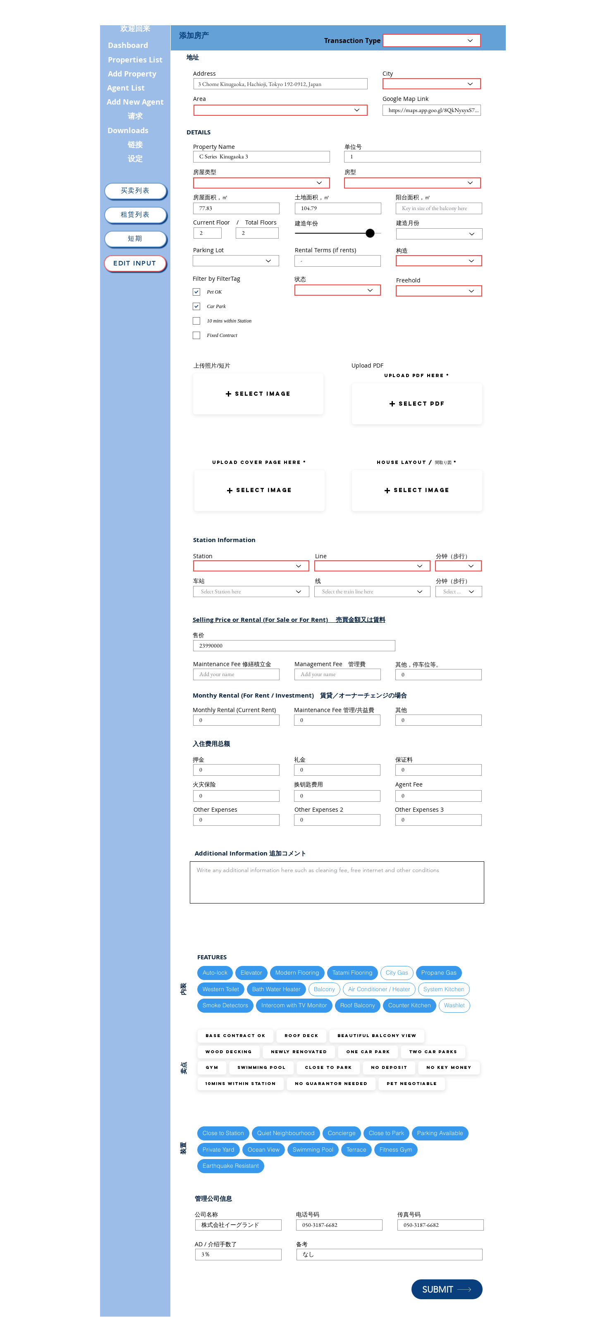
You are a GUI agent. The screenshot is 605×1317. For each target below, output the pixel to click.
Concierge (342, 1133)
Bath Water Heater (276, 989)
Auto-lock (214, 972)
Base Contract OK (235, 1035)
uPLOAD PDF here (415, 375)
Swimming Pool (261, 1067)
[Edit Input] (135, 263)
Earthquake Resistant (230, 1165)
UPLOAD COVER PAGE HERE (256, 462)
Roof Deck (301, 1035)
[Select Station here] (251, 565)
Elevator (251, 972)
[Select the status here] (337, 290)
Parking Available (440, 1133)
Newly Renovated (298, 1051)
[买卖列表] (135, 191)
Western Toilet (220, 989)
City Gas (396, 972)
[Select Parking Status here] (236, 260)
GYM (211, 1067)
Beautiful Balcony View (376, 1035)
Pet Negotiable (411, 1083)
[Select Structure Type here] (439, 260)
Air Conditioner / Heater (379, 989)
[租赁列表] (135, 215)
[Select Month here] (439, 233)
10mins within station (240, 1083)
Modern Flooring (297, 972)
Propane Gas (439, 972)
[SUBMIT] (447, 1289)
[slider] (370, 233)
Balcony (324, 989)
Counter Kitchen (409, 1005)
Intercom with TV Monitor (294, 1005)
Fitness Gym (395, 1149)
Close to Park (328, 1067)
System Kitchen (443, 989)
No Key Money (449, 1067)
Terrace (356, 1149)
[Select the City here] (432, 83)
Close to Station (223, 1133)
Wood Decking (228, 1051)
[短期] (135, 239)
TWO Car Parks (433, 1051)
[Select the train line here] (372, 565)
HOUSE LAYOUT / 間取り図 (414, 462)
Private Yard (218, 1149)
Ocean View (263, 1149)
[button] (258, 393)
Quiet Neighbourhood (286, 1133)
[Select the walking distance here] (458, 565)
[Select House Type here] (261, 183)
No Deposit (389, 1067)
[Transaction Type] (432, 40)
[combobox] (281, 83)
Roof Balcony (357, 1005)
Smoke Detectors (225, 1005)
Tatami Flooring (352, 972)
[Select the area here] (281, 110)
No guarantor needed (331, 1083)
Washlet (454, 1005)
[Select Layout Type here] (412, 183)
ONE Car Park (368, 1051)
